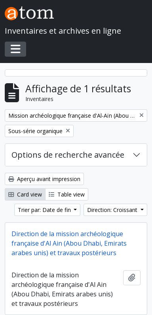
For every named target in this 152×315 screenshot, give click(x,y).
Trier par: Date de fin (45, 210)
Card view (25, 194)
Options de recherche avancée (67, 154)
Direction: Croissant (113, 210)
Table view (67, 194)
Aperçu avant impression (44, 179)
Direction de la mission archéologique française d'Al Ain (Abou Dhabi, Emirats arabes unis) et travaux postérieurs (69, 243)
